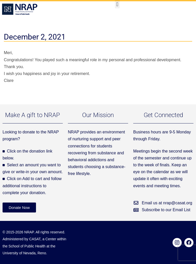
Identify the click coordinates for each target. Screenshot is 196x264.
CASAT (34, 239)
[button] (117, 4)
